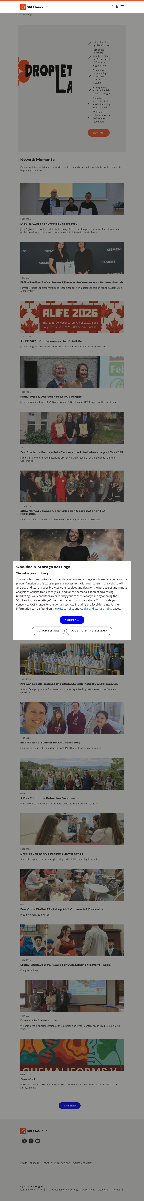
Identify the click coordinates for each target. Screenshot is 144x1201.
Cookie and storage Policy (96, 608)
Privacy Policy (65, 608)
